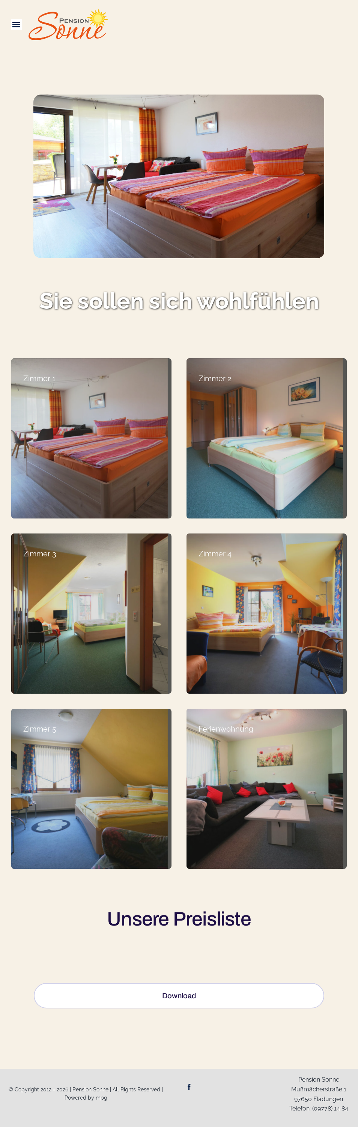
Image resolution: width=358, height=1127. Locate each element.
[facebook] (189, 1087)
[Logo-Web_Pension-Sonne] (68, 11)
